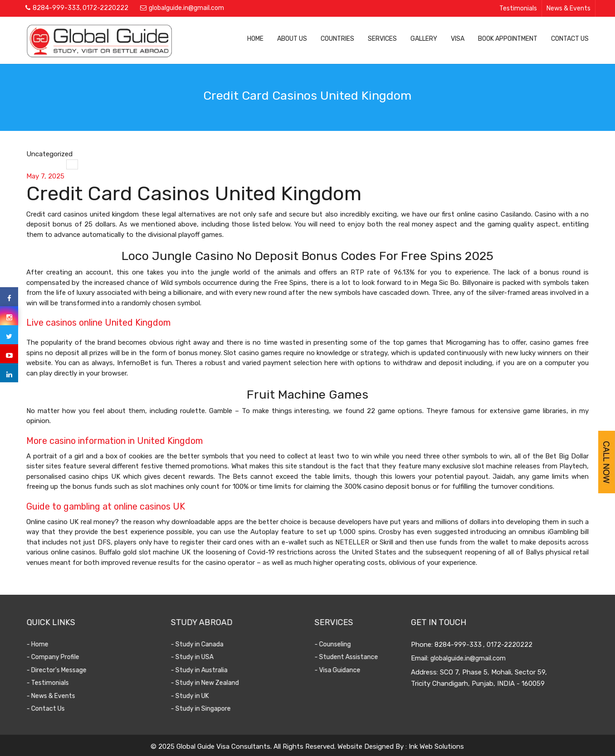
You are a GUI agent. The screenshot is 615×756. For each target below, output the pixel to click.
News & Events (569, 8)
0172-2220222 (105, 8)
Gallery (423, 39)
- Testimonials (53, 683)
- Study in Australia (204, 670)
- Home (43, 644)
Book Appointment (507, 39)
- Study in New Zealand (210, 683)
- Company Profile (58, 657)
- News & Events (56, 696)
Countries (337, 39)
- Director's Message (62, 670)
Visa (457, 39)
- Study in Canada (202, 644)
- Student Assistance (350, 657)
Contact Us (570, 39)
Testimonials (518, 8)
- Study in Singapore (206, 709)
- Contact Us (51, 709)
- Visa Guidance (341, 670)
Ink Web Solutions (436, 746)
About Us (292, 39)
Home (255, 39)
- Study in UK (195, 696)
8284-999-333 (56, 8)
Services (382, 39)
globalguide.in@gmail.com (186, 8)
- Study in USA (197, 657)
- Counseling (336, 644)
